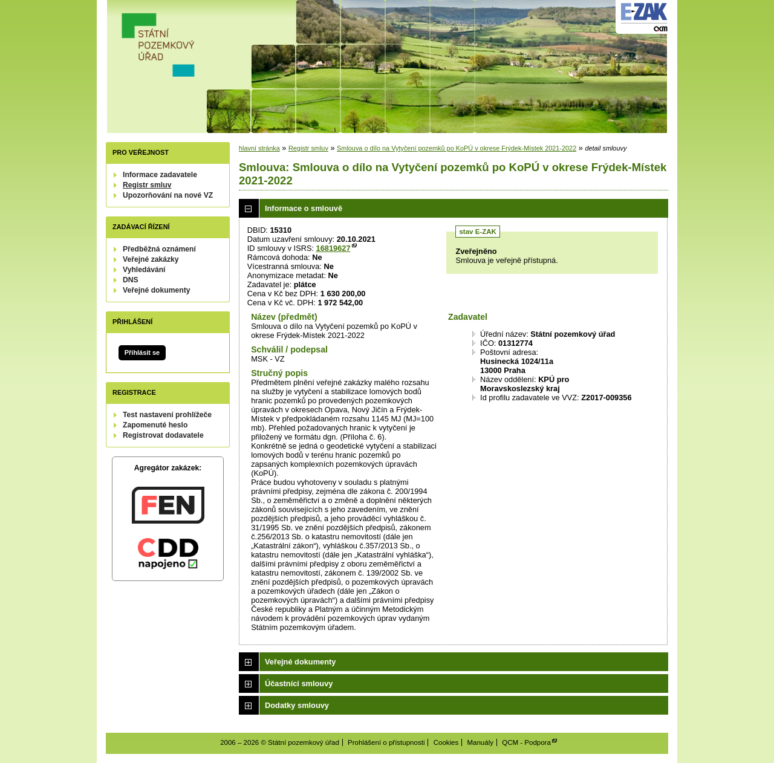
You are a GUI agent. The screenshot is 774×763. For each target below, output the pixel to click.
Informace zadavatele (160, 174)
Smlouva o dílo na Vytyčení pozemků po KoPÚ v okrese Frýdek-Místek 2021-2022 (456, 148)
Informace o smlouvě (303, 208)
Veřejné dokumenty (156, 290)
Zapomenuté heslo (155, 425)
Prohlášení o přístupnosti (386, 742)
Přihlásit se (142, 352)
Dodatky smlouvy (297, 705)
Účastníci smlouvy (299, 683)
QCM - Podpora (526, 742)
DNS (130, 280)
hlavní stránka (259, 148)
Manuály (480, 742)
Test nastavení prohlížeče (167, 415)
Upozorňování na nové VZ (168, 195)
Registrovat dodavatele (163, 435)
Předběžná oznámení (159, 249)
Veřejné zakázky (151, 259)
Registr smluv (147, 185)
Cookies (446, 742)
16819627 (333, 248)
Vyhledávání (144, 269)
